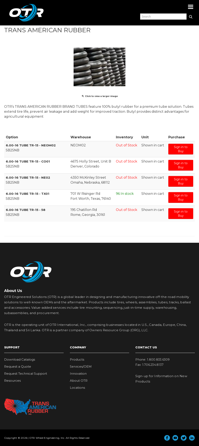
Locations (77, 388)
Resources (12, 381)
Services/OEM (81, 366)
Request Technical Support (25, 373)
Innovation (78, 373)
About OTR (78, 381)
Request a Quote (17, 366)
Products (77, 359)
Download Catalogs (19, 359)
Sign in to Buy (181, 149)
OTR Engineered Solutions (26, 21)
